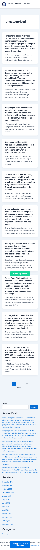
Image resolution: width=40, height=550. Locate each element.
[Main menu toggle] (35, 4)
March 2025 (6, 514)
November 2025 (7, 485)
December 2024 (7, 524)
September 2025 (8, 492)
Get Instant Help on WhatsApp (20, 544)
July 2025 (5, 500)
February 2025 (7, 517)
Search (4, 403)
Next (20, 387)
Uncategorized (7, 534)
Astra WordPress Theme (30, 545)
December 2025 (7, 482)
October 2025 (7, 489)
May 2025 (5, 507)
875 (26, 383)
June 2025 (6, 503)
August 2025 (6, 496)
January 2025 (7, 521)
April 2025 (5, 510)
